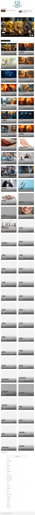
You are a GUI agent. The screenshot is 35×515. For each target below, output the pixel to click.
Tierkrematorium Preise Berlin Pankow (25, 80)
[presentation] (33, 8)
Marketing (22, 392)
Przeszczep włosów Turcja (8, 367)
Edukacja (4, 91)
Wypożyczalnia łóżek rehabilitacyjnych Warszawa (8, 107)
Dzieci (8, 463)
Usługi (3, 50)
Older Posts (4, 452)
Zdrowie (4, 105)
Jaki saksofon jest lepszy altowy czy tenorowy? (7, 94)
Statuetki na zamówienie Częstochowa (25, 244)
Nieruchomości (9, 477)
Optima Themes (9, 513)
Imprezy (8, 469)
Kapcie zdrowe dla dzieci (25, 422)
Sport (8, 492)
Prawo (3, 64)
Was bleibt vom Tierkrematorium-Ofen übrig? (24, 66)
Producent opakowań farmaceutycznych (24, 230)
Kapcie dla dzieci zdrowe (7, 422)
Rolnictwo (22, 432)
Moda (21, 406)
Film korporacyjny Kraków (8, 244)
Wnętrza (8, 504)
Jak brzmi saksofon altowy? (8, 122)
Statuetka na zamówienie (8, 353)
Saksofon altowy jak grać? (25, 135)
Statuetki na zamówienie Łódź (10, 34)
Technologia (9, 494)
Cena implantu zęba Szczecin (26, 190)
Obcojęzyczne (23, 91)
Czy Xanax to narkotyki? (7, 190)
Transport (8, 496)
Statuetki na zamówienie (25, 340)
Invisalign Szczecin (6, 217)
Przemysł (8, 486)
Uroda (21, 350)
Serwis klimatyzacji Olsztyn (8, 381)
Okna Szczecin (5, 449)
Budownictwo (5, 379)
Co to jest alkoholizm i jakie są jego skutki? (8, 175)
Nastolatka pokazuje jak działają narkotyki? (24, 175)
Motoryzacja (22, 377)
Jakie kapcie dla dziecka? (7, 435)
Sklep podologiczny (23, 149)
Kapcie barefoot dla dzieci (25, 408)
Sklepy (8, 490)
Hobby (8, 467)
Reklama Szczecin (23, 394)
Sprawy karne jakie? (23, 367)
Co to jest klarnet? (23, 53)
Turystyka (9, 498)
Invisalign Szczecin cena (24, 203)
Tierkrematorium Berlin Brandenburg (7, 135)
